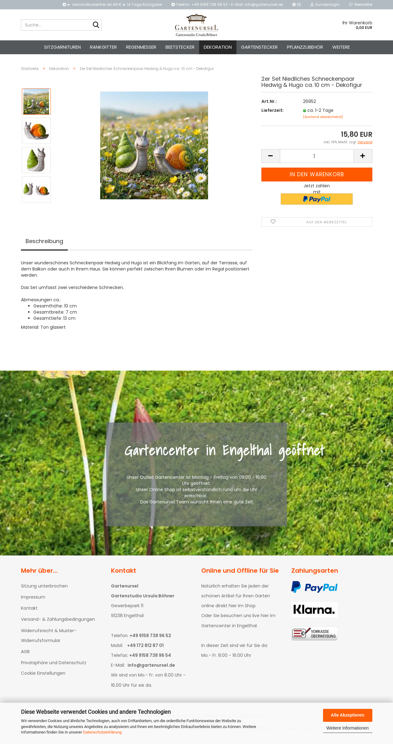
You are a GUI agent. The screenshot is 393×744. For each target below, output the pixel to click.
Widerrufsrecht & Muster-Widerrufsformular (48, 641)
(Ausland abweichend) (323, 122)
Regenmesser (141, 47)
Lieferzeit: (272, 116)
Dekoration (218, 47)
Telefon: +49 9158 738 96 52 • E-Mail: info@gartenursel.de (227, 4)
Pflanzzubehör (305, 47)
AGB (25, 657)
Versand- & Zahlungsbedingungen (58, 625)
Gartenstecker (259, 47)
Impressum (33, 603)
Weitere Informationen (347, 728)
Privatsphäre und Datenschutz (53, 668)
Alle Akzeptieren (347, 715)
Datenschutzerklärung (102, 732)
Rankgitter (103, 47)
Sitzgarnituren (62, 47)
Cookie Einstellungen (43, 679)
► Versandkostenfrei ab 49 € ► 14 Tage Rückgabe (112, 4)
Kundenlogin (325, 4)
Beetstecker (180, 47)
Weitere (341, 47)
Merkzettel (360, 4)
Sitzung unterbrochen (44, 591)
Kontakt (29, 614)
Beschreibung (44, 246)
